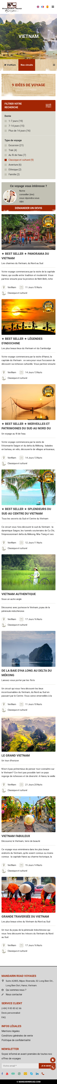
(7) (17, 155)
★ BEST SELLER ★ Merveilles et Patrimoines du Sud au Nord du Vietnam (26, 428)
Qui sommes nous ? (14, 990)
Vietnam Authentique (19, 594)
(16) (19, 130)
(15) (16, 125)
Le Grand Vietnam (16, 755)
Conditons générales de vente (17, 1035)
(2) (15, 169)
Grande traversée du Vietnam (25, 916)
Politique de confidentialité (16, 1040)
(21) (16, 145)
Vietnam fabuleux (16, 836)
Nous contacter (12, 994)
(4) (13, 150)
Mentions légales (11, 1031)
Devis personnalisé (11, 1013)
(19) (16, 121)
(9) (21, 159)
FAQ (4, 1017)
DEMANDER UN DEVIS (28, 208)
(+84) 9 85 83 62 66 (11, 1008)
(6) (15, 164)
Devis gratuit (52, 1060)
